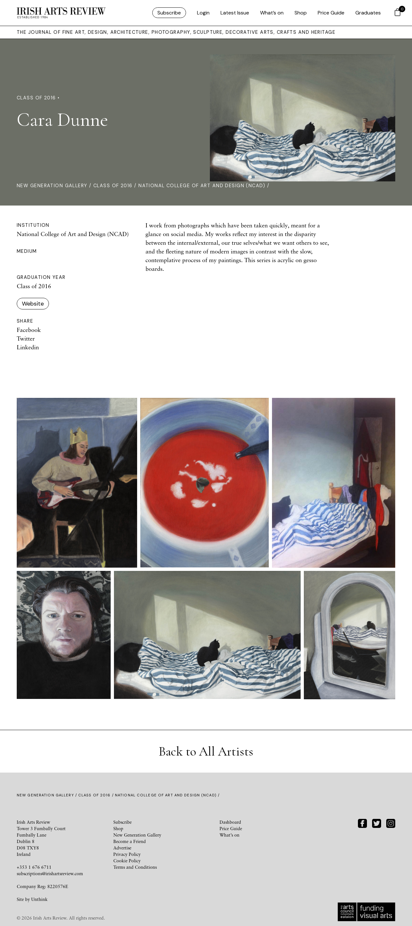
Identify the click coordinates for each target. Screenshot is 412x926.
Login (203, 12)
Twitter (26, 338)
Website (33, 303)
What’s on (272, 12)
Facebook (29, 329)
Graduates (368, 12)
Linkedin (28, 347)
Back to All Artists (206, 751)
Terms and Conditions (135, 867)
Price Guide (331, 12)
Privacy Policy (127, 854)
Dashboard (230, 822)
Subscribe (169, 12)
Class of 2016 (113, 185)
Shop (301, 12)
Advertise (122, 847)
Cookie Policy (127, 860)
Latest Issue (234, 12)
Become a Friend (129, 841)
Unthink (39, 899)
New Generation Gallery (52, 185)
